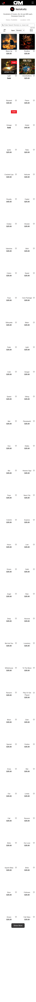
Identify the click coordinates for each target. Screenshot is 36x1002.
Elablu (27, 446)
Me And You (9, 643)
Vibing (27, 396)
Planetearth (27, 421)
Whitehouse (9, 668)
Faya (9, 298)
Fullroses (27, 892)
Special (9, 744)
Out (9, 794)
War (27, 769)
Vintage (9, 125)
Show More (18, 925)
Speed (9, 396)
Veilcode (27, 174)
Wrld (27, 248)
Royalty (9, 199)
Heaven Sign (27, 470)
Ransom (9, 693)
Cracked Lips (9, 174)
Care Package (27, 298)
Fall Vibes (27, 917)
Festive (26, 744)
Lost (27, 544)
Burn (9, 892)
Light (9, 76)
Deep (9, 619)
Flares (27, 100)
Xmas (9, 769)
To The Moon (27, 668)
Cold (9, 372)
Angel (9, 594)
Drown (9, 569)
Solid (27, 569)
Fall (9, 818)
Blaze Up (9, 51)
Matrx (27, 322)
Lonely (27, 794)
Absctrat (27, 619)
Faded (27, 199)
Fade (9, 347)
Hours (9, 544)
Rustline (27, 51)
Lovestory (27, 643)
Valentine (9, 248)
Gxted (27, 125)
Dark (27, 720)
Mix (9, 470)
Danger (26, 372)
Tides (27, 150)
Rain (27, 594)
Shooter (27, 224)
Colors (9, 273)
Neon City (27, 495)
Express (27, 520)
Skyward (9, 100)
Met (9, 421)
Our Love (27, 843)
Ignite (9, 150)
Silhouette (9, 322)
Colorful (9, 520)
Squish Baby (9, 868)
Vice (8, 446)
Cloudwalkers (27, 76)
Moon (9, 720)
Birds (9, 843)
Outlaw (9, 224)
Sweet (27, 273)
